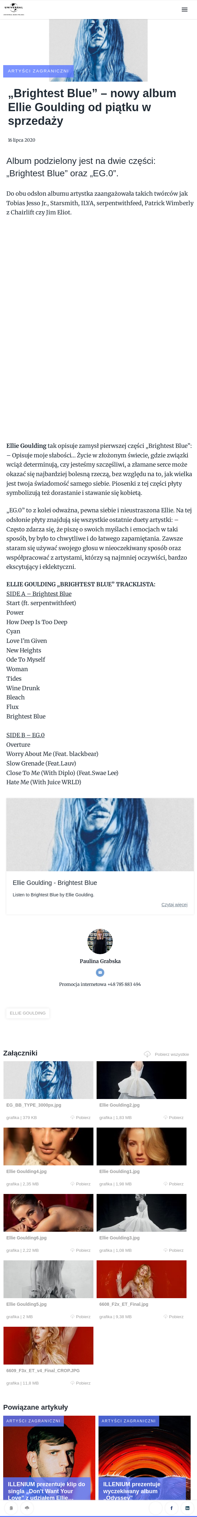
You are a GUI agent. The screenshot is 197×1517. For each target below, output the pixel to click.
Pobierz (50, 1106)
